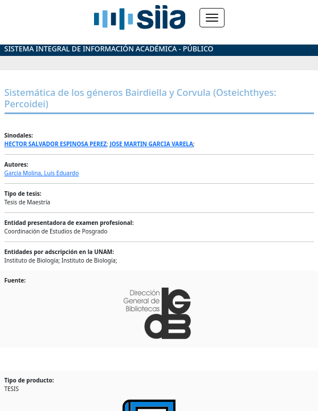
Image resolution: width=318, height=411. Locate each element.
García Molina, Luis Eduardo (42, 173)
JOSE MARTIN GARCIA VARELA (151, 144)
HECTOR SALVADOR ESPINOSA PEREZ (56, 144)
